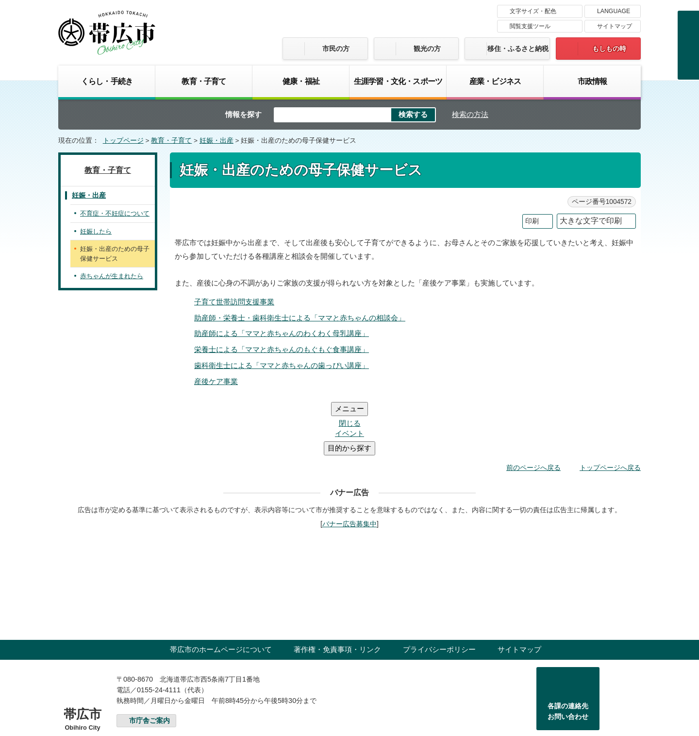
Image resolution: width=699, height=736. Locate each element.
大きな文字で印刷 (591, 221)
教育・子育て (204, 81)
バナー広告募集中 (349, 465)
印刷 (532, 221)
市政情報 (592, 81)
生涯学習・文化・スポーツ (398, 81)
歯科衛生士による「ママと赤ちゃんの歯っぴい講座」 (281, 365)
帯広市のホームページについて (221, 591)
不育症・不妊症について (115, 213)
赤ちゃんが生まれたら (111, 276)
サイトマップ (614, 26)
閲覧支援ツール (530, 26)
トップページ (123, 140)
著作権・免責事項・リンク (337, 591)
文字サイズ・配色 (533, 11)
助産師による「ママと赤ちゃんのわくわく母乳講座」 (281, 333)
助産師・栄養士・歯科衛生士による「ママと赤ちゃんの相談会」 (299, 318)
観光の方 (427, 48)
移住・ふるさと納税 (518, 48)
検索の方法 (470, 114)
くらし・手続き (107, 81)
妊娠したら (96, 231)
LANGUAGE (613, 11)
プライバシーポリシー (439, 591)
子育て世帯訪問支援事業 (234, 302)
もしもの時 (609, 48)
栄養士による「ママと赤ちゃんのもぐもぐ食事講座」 (281, 349)
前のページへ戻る (533, 409)
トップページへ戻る (610, 409)
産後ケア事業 (216, 381)
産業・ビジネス (495, 81)
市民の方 (336, 48)
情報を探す (243, 114)
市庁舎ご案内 (149, 662)
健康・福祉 (301, 81)
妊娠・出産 (216, 140)
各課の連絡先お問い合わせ (568, 653)
